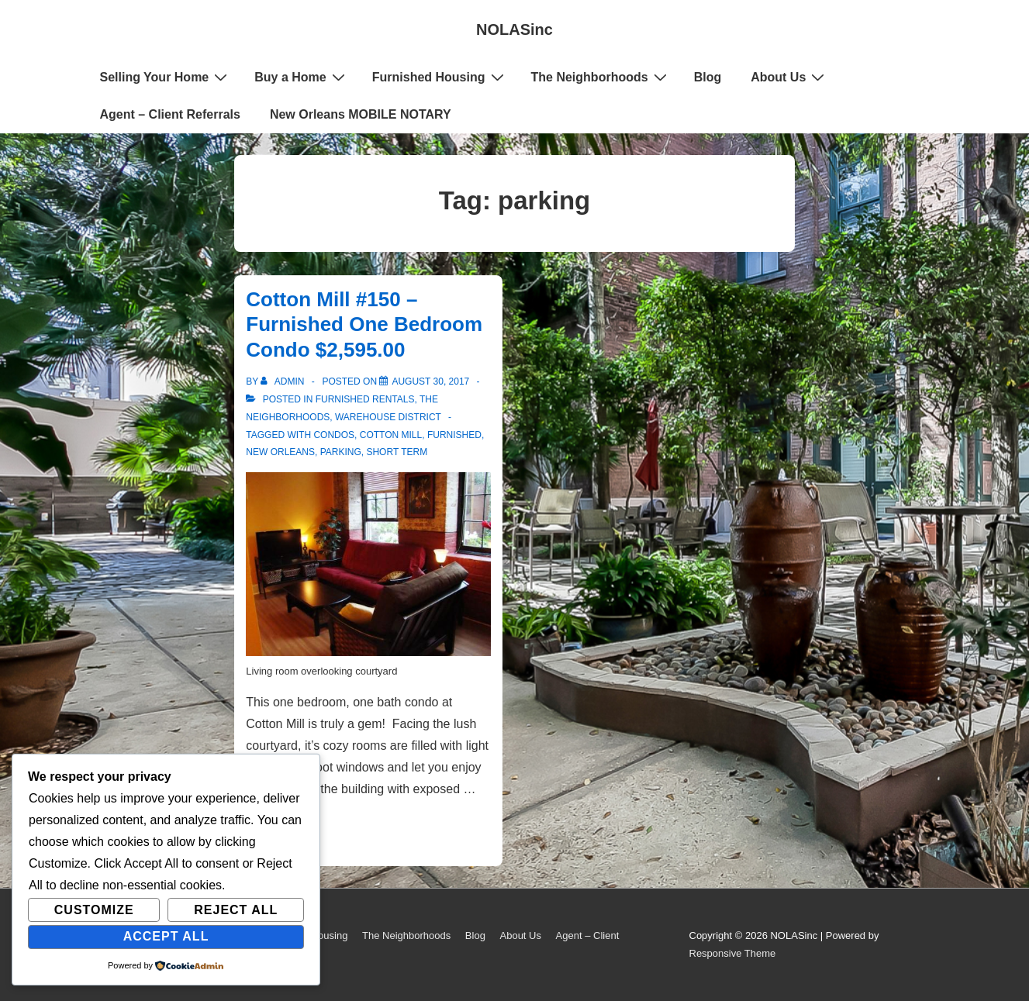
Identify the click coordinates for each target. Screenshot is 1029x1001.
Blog (708, 77)
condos (333, 435)
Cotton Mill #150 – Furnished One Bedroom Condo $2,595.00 (364, 324)
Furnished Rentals (365, 399)
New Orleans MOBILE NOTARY (360, 114)
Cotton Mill (391, 435)
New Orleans (280, 452)
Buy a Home (301, 77)
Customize (94, 909)
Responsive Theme (732, 953)
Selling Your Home (166, 77)
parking (340, 452)
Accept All (166, 936)
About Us (789, 77)
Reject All (236, 909)
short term (396, 452)
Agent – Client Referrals (170, 114)
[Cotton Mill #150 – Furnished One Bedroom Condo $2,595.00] (430, 381)
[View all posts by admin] (283, 381)
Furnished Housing (440, 77)
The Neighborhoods (601, 77)
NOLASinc (514, 29)
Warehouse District (388, 417)
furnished (454, 435)
